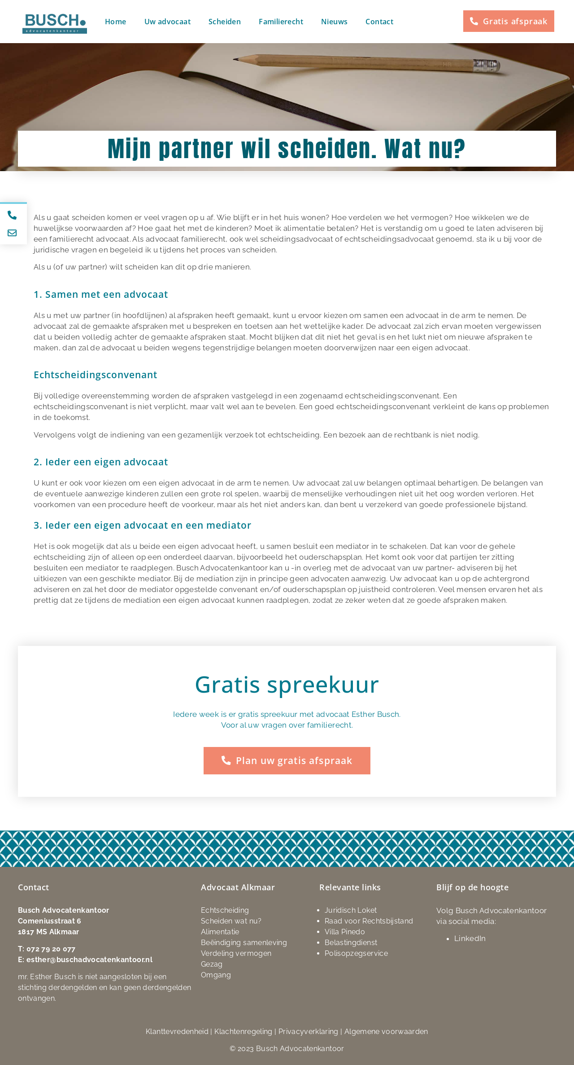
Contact (379, 22)
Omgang (216, 974)
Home (115, 22)
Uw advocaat (167, 22)
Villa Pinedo (345, 931)
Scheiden (225, 22)
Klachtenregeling (243, 1031)
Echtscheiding (225, 910)
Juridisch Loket (351, 910)
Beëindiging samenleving (244, 942)
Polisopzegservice (356, 953)
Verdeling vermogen (236, 953)
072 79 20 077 (51, 948)
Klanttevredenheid (177, 1031)
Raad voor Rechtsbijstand (369, 920)
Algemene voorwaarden (386, 1031)
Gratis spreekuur (287, 684)
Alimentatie (220, 931)
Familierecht (281, 22)
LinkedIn (470, 937)
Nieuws (334, 22)
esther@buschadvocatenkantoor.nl (89, 959)
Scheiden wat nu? (231, 920)
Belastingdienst (351, 942)
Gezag (212, 963)
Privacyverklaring (308, 1031)
